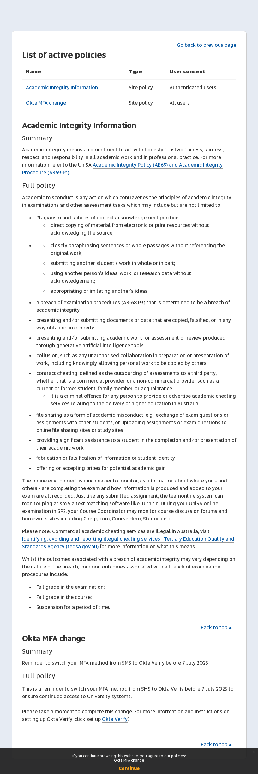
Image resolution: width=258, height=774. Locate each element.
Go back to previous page (206, 45)
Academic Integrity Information (62, 87)
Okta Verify (115, 719)
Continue (129, 768)
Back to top (217, 627)
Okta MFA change (46, 103)
